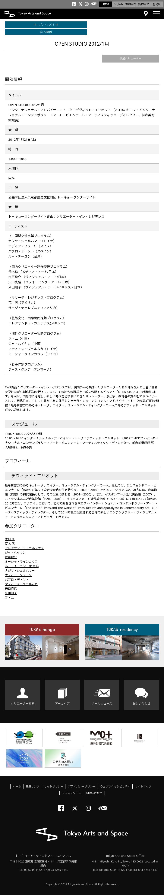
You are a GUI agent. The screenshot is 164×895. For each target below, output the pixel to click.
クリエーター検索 (23, 703)
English (118, 4)
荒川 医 (10, 539)
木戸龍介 (11, 557)
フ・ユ (9, 597)
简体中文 (143, 4)
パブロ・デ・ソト (17, 579)
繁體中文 (130, 4)
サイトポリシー (53, 786)
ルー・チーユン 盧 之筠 (22, 566)
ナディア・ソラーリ (18, 575)
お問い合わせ (141, 703)
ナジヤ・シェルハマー (20, 570)
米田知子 (11, 593)
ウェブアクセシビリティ (115, 786)
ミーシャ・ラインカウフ (21, 561)
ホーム (17, 786)
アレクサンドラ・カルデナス (24, 548)
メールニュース (101, 703)
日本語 (105, 4)
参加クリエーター (130, 58)
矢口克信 (11, 588)
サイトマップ (143, 786)
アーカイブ (62, 703)
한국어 (156, 4)
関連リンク (33, 786)
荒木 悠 (10, 543)
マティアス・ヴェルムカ (21, 584)
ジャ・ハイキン (15, 552)
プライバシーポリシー (82, 786)
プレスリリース (71, 793)
